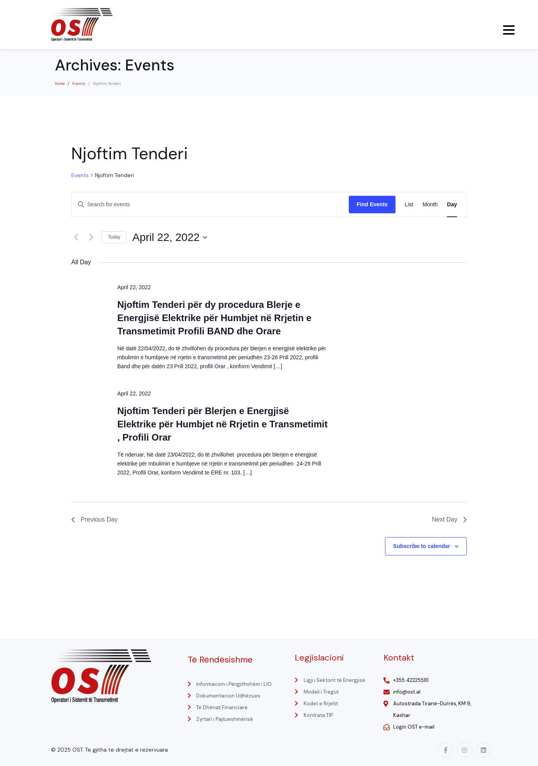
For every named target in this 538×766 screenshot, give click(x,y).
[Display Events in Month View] (430, 204)
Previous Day (94, 519)
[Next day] (91, 237)
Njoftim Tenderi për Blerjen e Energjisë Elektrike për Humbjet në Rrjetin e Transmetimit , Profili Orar (222, 424)
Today (114, 237)
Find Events (372, 204)
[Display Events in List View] (409, 204)
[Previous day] (76, 237)
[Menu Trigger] (509, 30)
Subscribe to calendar (421, 546)
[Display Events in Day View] (452, 204)
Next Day (449, 519)
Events (80, 175)
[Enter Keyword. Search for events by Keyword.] (210, 204)
